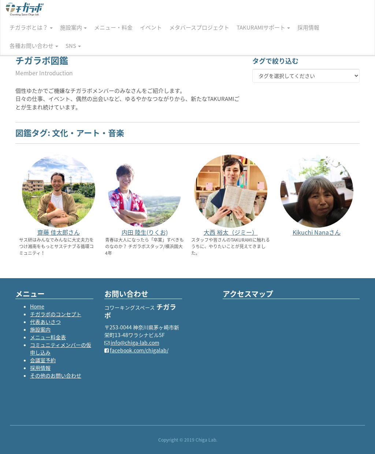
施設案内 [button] (73, 27)
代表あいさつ (45, 321)
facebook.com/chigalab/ (139, 350)
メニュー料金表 (48, 337)
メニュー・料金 (113, 27)
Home (37, 306)
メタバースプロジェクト (199, 27)
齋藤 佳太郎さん (58, 232)
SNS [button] (73, 46)
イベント (151, 27)
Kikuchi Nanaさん (317, 232)
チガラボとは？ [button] (31, 27)
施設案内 (40, 329)
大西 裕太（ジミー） (231, 232)
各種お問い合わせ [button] (34, 46)
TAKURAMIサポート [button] (263, 27)
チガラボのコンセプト (55, 314)
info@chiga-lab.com (135, 342)
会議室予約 (43, 360)
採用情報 (308, 27)
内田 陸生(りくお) (145, 232)
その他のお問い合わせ (55, 375)
